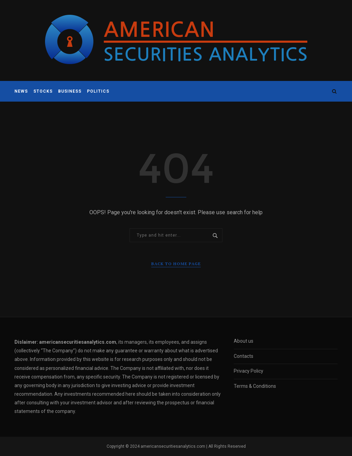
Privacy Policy (248, 371)
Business (69, 91)
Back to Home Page (176, 263)
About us (243, 341)
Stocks (43, 91)
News (21, 91)
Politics (98, 91)
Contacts (243, 356)
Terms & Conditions (255, 386)
